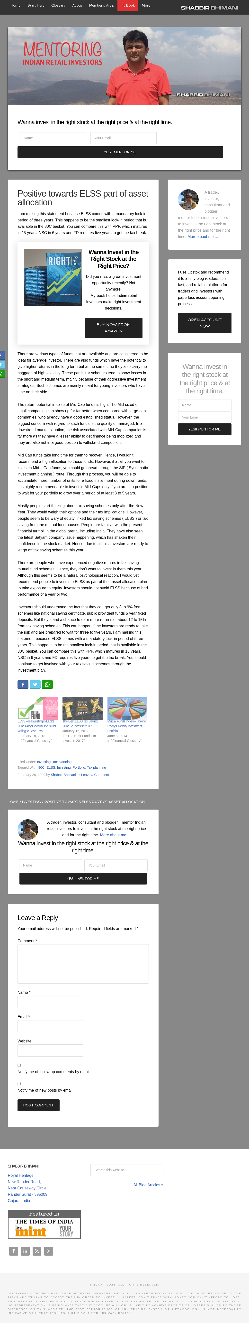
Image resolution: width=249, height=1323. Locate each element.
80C (41, 755)
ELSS (50, 755)
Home (13, 790)
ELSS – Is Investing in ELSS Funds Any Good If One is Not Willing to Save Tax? (37, 714)
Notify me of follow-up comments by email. (54, 1062)
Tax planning (62, 750)
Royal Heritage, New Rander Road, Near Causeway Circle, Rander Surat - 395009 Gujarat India (28, 1178)
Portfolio (79, 755)
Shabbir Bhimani (210, 7)
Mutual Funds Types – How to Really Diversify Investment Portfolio (126, 714)
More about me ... (115, 823)
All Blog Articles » (148, 1175)
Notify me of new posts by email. (45, 1081)
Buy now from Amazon (114, 315)
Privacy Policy (116, 1304)
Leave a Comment (95, 763)
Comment (27, 932)
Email (24, 1007)
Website (25, 1032)
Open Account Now (205, 311)
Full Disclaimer (83, 1304)
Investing (44, 750)
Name (24, 983)
